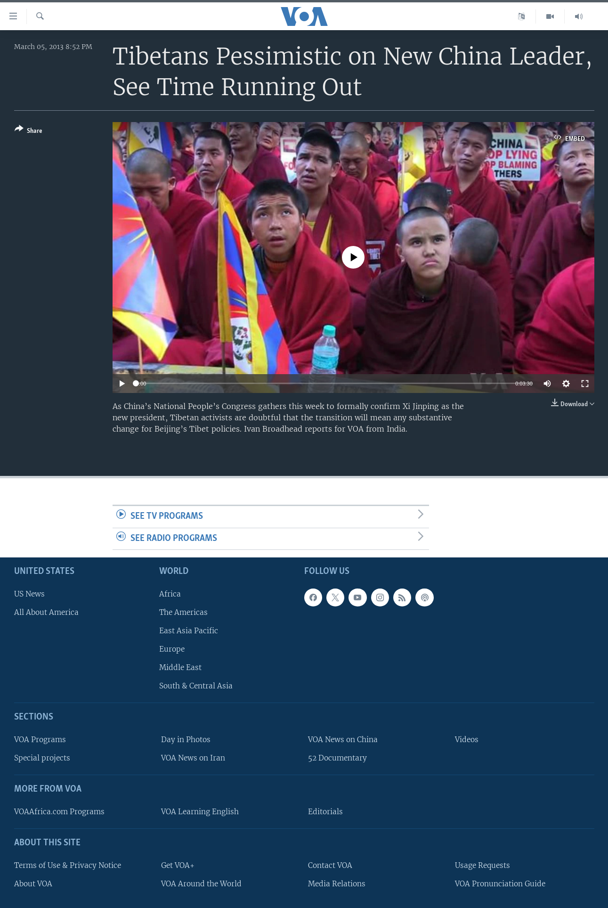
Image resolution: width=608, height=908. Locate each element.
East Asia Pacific (188, 630)
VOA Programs (40, 739)
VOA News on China (343, 739)
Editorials (325, 811)
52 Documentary (337, 757)
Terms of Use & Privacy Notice (67, 865)
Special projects (42, 757)
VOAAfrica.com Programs (59, 811)
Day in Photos (186, 739)
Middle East (180, 667)
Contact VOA (330, 865)
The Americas (183, 612)
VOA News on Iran (193, 757)
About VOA (33, 883)
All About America (46, 612)
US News (29, 593)
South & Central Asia (196, 685)
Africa (170, 593)
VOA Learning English (200, 811)
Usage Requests (482, 865)
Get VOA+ (178, 865)
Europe (172, 649)
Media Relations (336, 883)
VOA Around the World (201, 883)
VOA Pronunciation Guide (500, 883)
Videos (466, 739)
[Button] (28, 131)
